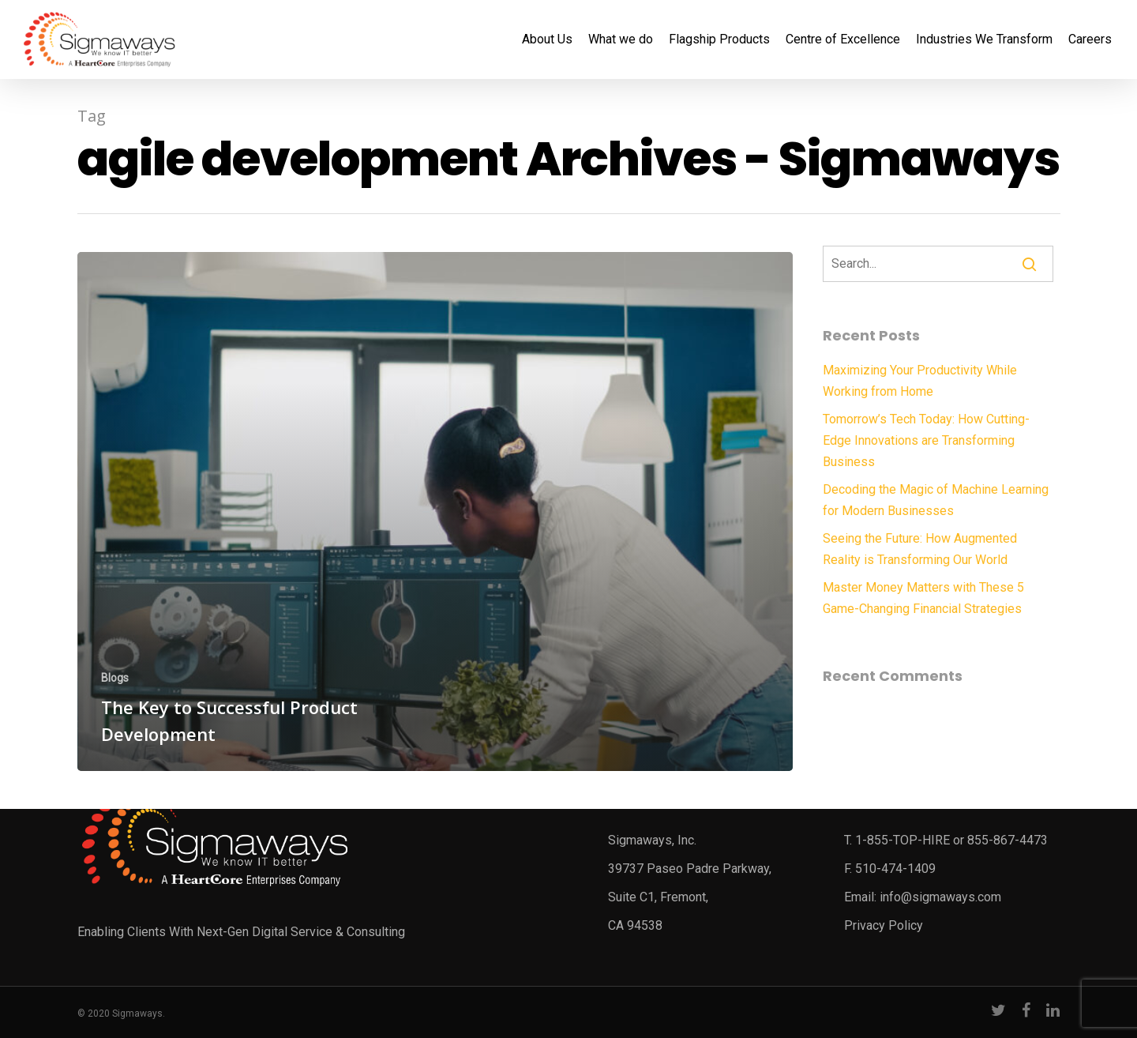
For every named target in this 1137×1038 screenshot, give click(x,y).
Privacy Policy (883, 925)
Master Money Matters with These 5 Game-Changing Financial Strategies (923, 598)
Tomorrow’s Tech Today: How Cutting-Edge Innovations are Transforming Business (926, 440)
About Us (547, 39)
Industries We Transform (984, 39)
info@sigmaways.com (940, 896)
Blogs (115, 677)
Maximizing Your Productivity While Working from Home (920, 381)
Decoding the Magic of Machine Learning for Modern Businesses (936, 500)
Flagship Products (719, 39)
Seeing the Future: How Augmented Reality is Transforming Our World (920, 549)
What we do (620, 39)
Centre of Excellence (843, 39)
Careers (1090, 39)
